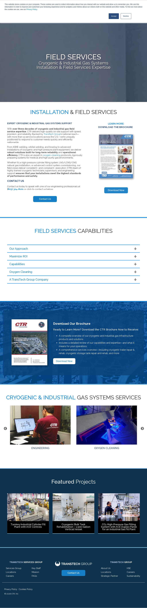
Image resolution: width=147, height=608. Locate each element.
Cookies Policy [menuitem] (26, 589)
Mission (35, 572)
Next (142, 428)
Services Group (13, 568)
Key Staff (36, 568)
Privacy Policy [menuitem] (10, 589)
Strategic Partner (109, 576)
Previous (5, 428)
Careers (10, 576)
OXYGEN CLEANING (106, 427)
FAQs (34, 576)
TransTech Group (52, 134)
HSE (129, 568)
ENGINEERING (40, 427)
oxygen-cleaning (51, 155)
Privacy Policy (31, 9)
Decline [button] (126, 16)
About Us (105, 568)
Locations (11, 572)
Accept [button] (113, 16)
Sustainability (133, 576)
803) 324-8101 (16, 189)
